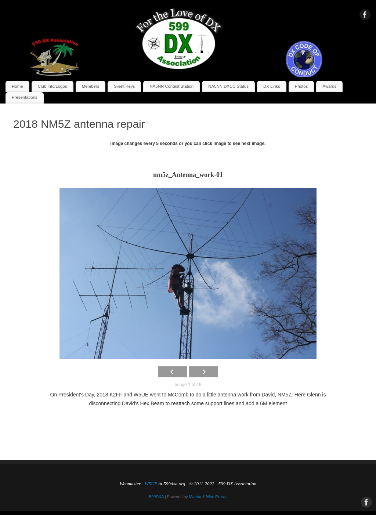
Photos (301, 86)
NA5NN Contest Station (172, 86)
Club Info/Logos (52, 86)
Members (90, 86)
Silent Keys (124, 86)
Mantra (195, 496)
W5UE (151, 483)
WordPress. (216, 496)
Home (17, 86)
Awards (330, 86)
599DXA (156, 496)
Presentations (24, 97)
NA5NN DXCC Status (228, 86)
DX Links (271, 86)
